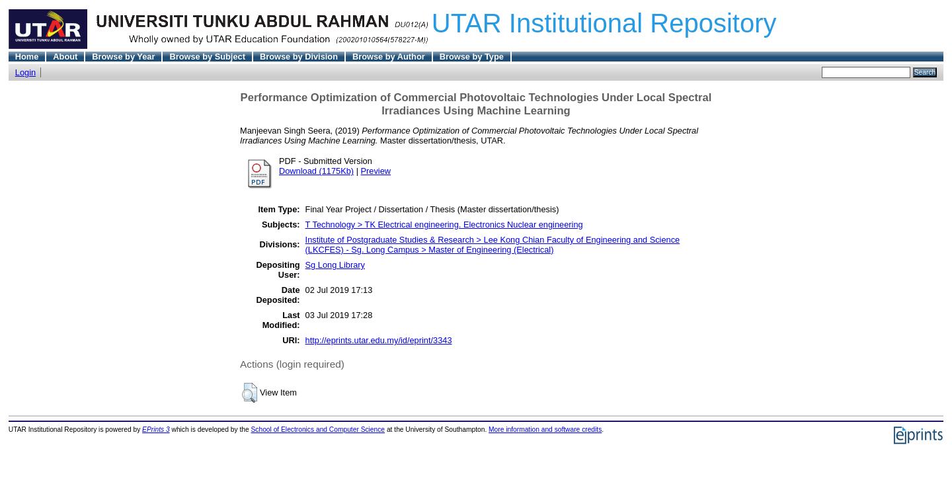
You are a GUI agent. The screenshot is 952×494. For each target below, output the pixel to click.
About (65, 57)
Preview (376, 171)
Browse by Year (123, 57)
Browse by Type (472, 57)
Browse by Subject (207, 57)
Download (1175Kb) (316, 171)
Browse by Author (388, 57)
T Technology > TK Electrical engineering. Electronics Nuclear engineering (444, 224)
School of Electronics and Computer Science (318, 429)
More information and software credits (545, 429)
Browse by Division (299, 57)
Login (25, 72)
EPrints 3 (156, 429)
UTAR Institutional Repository (604, 23)
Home (27, 57)
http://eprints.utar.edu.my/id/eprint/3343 (378, 340)
